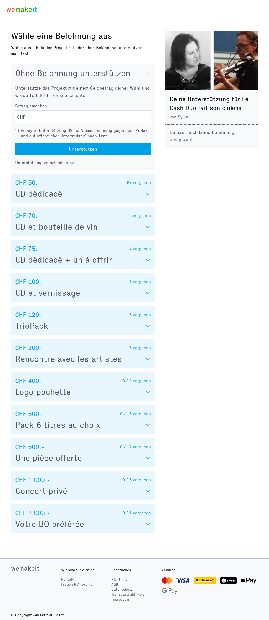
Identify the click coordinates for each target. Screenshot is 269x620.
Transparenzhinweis (127, 594)
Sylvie (183, 117)
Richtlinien (120, 579)
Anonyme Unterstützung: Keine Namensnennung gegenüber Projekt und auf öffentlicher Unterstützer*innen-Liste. (85, 133)
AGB (114, 584)
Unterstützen (83, 149)
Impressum (120, 599)
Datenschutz (122, 589)
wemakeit (25, 568)
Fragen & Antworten (78, 584)
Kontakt (68, 579)
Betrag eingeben (31, 106)
